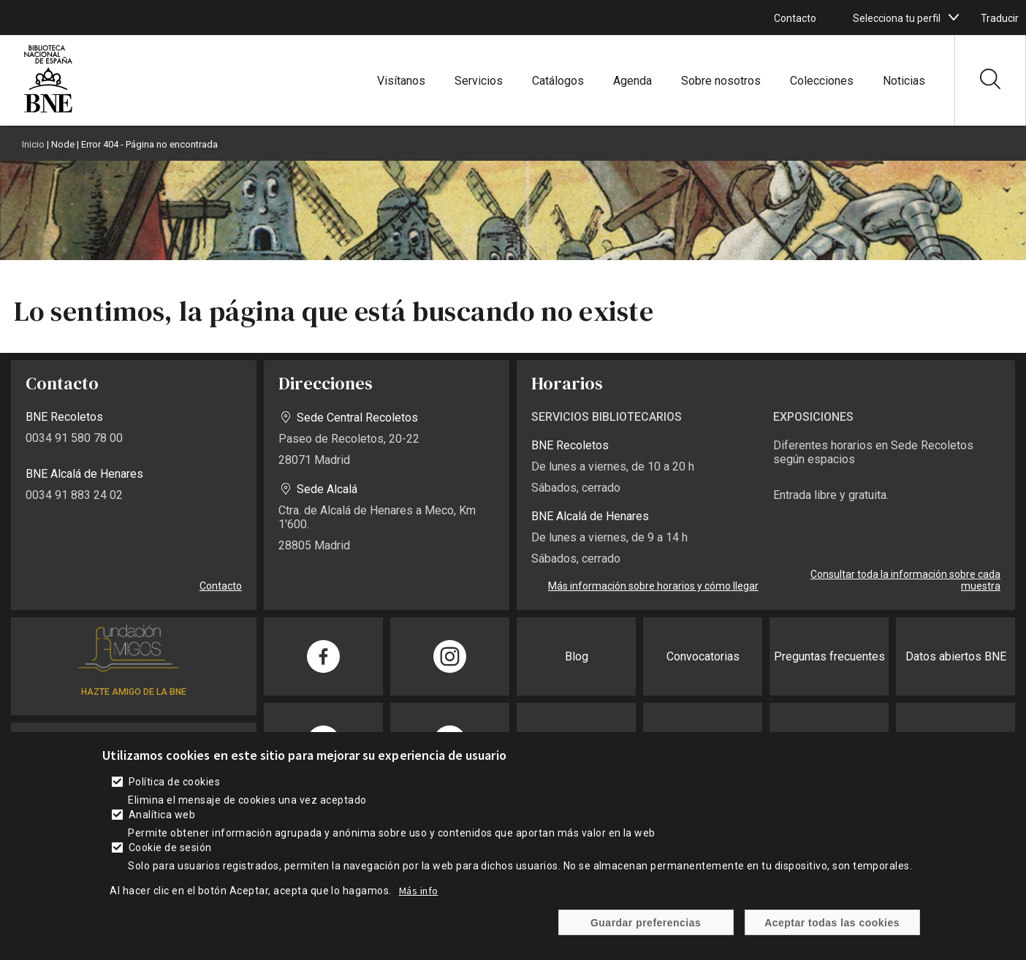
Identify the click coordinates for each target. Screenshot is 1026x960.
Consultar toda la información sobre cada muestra (905, 580)
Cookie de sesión (170, 861)
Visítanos (401, 81)
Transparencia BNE (829, 742)
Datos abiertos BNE (955, 656)
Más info (418, 904)
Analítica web (162, 828)
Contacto (795, 18)
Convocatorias (703, 656)
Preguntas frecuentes (829, 656)
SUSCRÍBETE (134, 744)
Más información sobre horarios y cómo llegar (653, 586)
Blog (576, 656)
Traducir (1000, 18)
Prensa (576, 742)
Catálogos (558, 81)
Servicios (479, 81)
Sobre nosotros (721, 81)
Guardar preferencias (645, 936)
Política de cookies (174, 795)
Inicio (33, 144)
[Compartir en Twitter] (449, 742)
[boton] (954, 17)
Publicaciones (955, 742)
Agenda (632, 81)
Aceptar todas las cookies (832, 936)
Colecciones (822, 81)
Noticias (904, 81)
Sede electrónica (703, 742)
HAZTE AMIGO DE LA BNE (133, 692)
